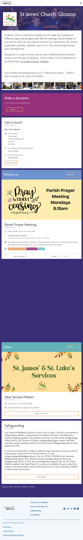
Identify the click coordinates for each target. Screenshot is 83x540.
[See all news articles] (73, 347)
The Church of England (39, 502)
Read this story (41, 414)
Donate (14, 109)
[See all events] (73, 174)
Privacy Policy (7, 527)
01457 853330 (13, 151)
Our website (11, 163)
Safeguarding (35, 511)
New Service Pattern (19, 397)
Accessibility (35, 515)
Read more (41, 477)
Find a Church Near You (39, 506)
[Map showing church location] (41, 300)
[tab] (21, 256)
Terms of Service (8, 531)
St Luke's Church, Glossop (34, 61)
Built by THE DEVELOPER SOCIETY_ (13, 535)
